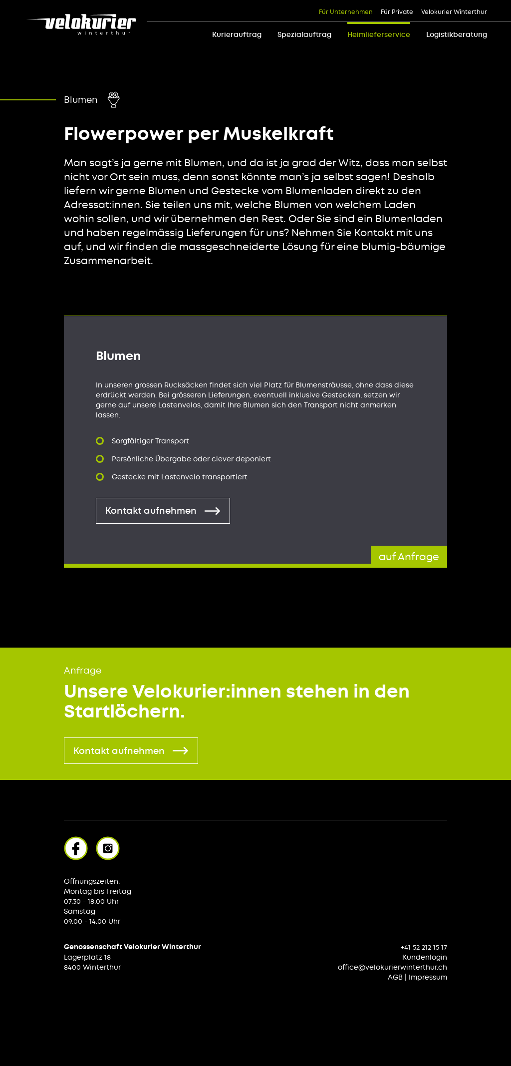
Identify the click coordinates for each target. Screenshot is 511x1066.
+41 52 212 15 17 (424, 947)
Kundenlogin (424, 957)
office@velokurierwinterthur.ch (392, 967)
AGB (395, 977)
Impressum (428, 977)
